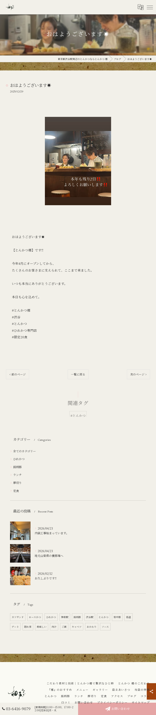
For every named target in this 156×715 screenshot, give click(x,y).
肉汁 (54, 626)
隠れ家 (28, 626)
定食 (16, 491)
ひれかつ (19, 459)
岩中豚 (117, 617)
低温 (128, 617)
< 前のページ (17, 374)
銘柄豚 (17, 467)
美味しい (42, 626)
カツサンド (18, 617)
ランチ (17, 475)
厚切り (17, 483)
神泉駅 (64, 617)
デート (15, 626)
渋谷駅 (89, 617)
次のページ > (138, 374)
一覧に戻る (78, 374)
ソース (105, 626)
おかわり (92, 626)
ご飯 (64, 626)
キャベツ (77, 626)
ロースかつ (35, 617)
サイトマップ (141, 703)
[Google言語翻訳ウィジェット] (140, 7)
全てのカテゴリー (24, 451)
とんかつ (103, 617)
